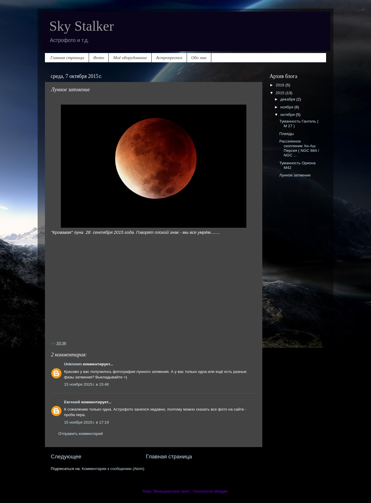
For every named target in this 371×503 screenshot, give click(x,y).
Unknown (73, 364)
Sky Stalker (81, 26)
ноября (287, 107)
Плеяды (286, 134)
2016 (280, 85)
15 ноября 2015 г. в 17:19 (86, 422)
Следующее (66, 456)
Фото (98, 57)
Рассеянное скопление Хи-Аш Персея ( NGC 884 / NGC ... (299, 148)
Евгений (72, 402)
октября (288, 114)
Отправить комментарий (80, 433)
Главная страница (67, 57)
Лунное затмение (295, 175)
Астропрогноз (169, 57)
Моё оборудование (130, 57)
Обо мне (199, 57)
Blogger (221, 491)
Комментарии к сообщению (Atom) (113, 468)
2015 (280, 93)
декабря (288, 99)
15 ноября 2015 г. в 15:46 (86, 384)
